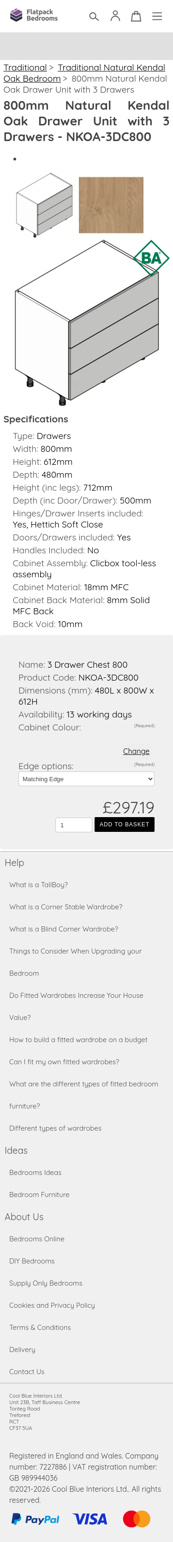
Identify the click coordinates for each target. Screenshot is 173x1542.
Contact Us (26, 1371)
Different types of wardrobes (55, 1128)
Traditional (25, 67)
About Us (24, 1216)
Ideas (16, 1150)
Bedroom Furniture (39, 1194)
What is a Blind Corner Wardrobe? (63, 929)
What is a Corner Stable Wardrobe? (65, 906)
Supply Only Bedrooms (46, 1283)
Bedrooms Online (37, 1238)
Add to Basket (124, 824)
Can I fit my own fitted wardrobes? (64, 1061)
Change (136, 751)
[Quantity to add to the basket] (73, 825)
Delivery (22, 1349)
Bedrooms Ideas (35, 1172)
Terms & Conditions (40, 1327)
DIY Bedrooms (32, 1261)
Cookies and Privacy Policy (52, 1305)
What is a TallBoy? (38, 884)
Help (14, 862)
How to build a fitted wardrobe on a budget (78, 1039)
